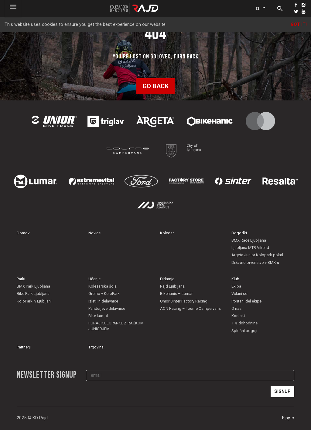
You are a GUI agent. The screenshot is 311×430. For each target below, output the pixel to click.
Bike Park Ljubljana (33, 293)
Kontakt (238, 315)
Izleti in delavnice (103, 301)
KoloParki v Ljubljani (34, 301)
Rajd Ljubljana (172, 286)
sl (261, 8)
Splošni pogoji (244, 330)
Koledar (167, 233)
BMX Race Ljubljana (248, 240)
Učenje (94, 279)
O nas (236, 308)
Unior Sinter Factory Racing (183, 301)
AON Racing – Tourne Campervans (190, 308)
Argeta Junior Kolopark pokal (257, 255)
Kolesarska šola (102, 286)
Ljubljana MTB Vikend (250, 247)
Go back (155, 86)
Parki (21, 279)
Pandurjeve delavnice (106, 308)
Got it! (299, 24)
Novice (94, 233)
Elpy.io (288, 418)
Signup (282, 391)
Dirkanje (167, 279)
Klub (235, 279)
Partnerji (24, 347)
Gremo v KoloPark (104, 293)
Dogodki (239, 233)
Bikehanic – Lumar (176, 293)
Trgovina (96, 347)
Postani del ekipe (246, 301)
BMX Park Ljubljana (33, 286)
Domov (23, 233)
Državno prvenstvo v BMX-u (255, 262)
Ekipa (236, 286)
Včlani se (239, 293)
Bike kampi (98, 315)
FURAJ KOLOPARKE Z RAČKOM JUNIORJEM (116, 326)
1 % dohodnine (244, 323)
